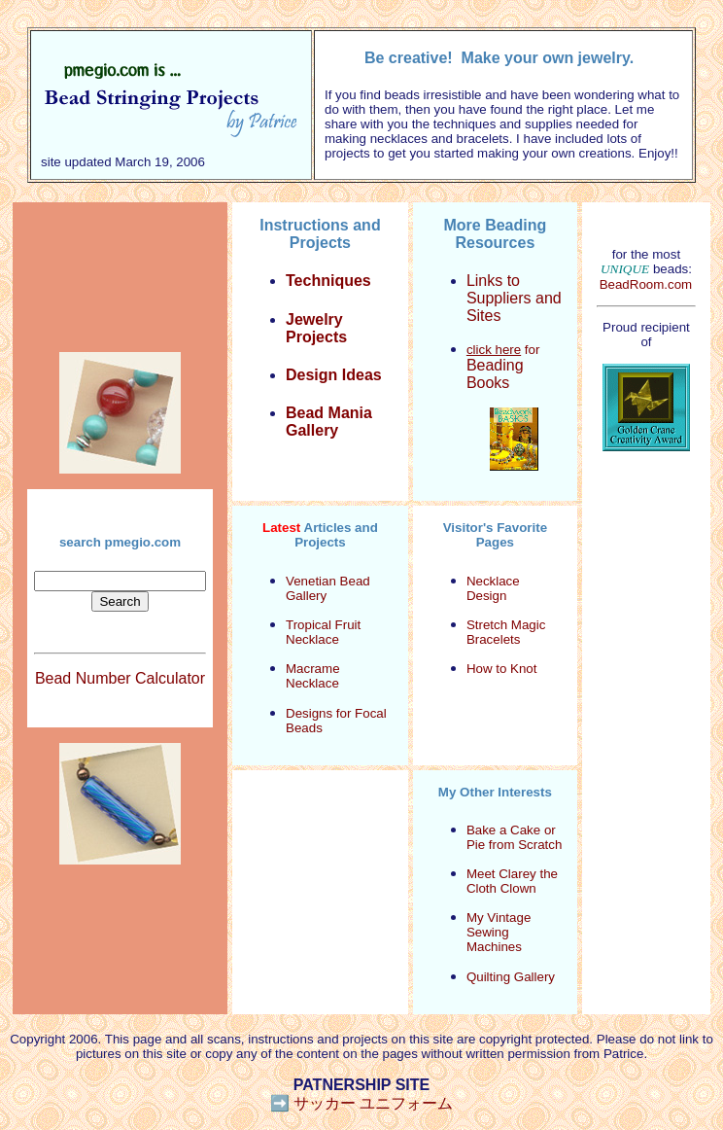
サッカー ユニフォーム (373, 1103)
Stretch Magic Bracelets (505, 632)
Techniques (328, 280)
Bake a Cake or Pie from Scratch (514, 837)
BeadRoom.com (646, 284)
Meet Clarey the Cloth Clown (512, 881)
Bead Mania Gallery (329, 422)
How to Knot (501, 668)
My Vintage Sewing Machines (498, 932)
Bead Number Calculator (120, 678)
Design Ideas (334, 375)
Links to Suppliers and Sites (514, 298)
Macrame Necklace (313, 675)
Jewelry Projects (316, 328)
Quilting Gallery (510, 977)
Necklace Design (493, 588)
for (503, 366)
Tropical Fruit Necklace (323, 632)
